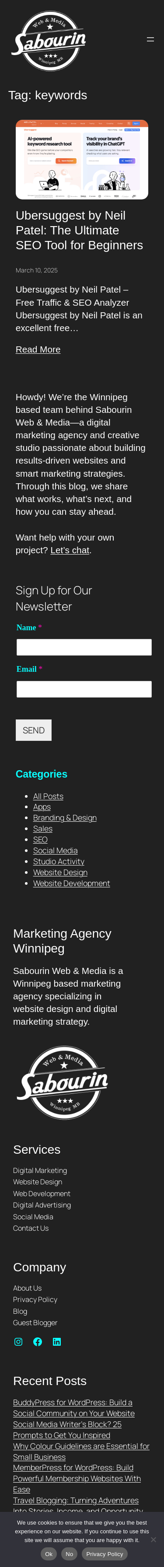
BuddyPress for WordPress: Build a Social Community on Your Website (74, 1407)
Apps (42, 806)
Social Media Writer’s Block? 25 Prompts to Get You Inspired (67, 1429)
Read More (38, 349)
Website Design (60, 872)
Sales (42, 828)
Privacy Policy (104, 1554)
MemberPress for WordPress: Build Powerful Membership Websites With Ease (77, 1478)
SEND (34, 730)
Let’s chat (69, 550)
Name (29, 627)
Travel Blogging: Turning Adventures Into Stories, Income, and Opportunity (78, 1505)
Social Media (55, 850)
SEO (40, 839)
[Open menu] (150, 39)
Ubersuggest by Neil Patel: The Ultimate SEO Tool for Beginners (79, 230)
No (69, 1554)
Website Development (71, 883)
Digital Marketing (40, 1170)
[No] (153, 1539)
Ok (48, 1554)
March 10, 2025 (37, 270)
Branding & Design (65, 817)
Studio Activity (58, 861)
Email (30, 669)
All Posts (48, 796)
